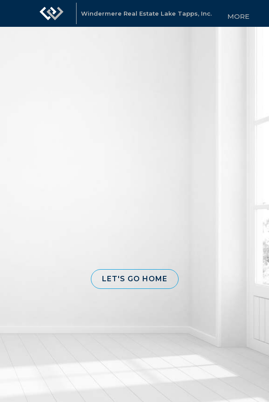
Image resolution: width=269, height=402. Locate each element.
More (238, 16)
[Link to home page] (51, 13)
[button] (135, 279)
